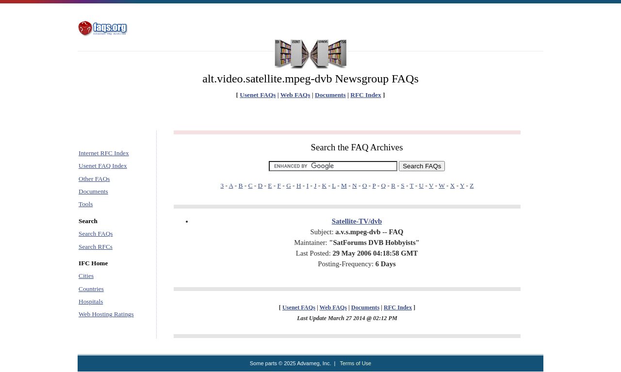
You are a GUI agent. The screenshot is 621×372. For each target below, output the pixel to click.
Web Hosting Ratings (106, 314)
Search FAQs (96, 233)
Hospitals (91, 301)
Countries (91, 288)
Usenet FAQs (258, 94)
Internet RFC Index (104, 153)
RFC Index (365, 94)
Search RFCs (96, 246)
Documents (330, 94)
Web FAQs (295, 94)
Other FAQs (94, 178)
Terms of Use (355, 363)
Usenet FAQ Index (103, 165)
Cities (86, 275)
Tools (86, 204)
